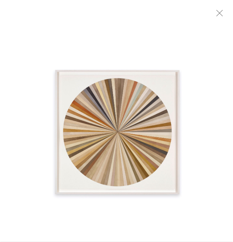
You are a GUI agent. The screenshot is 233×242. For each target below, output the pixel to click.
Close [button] (222, 15)
